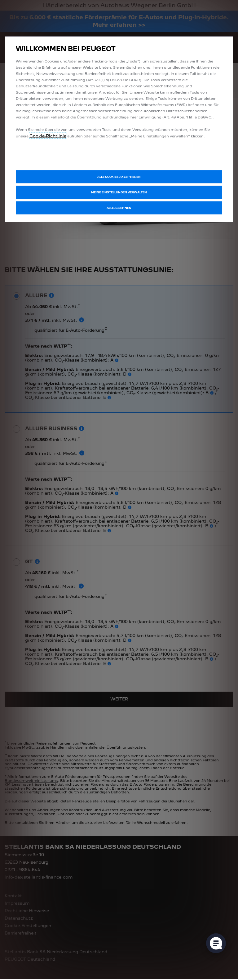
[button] (119, 192)
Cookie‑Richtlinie (47, 135)
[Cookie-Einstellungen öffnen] (216, 943)
